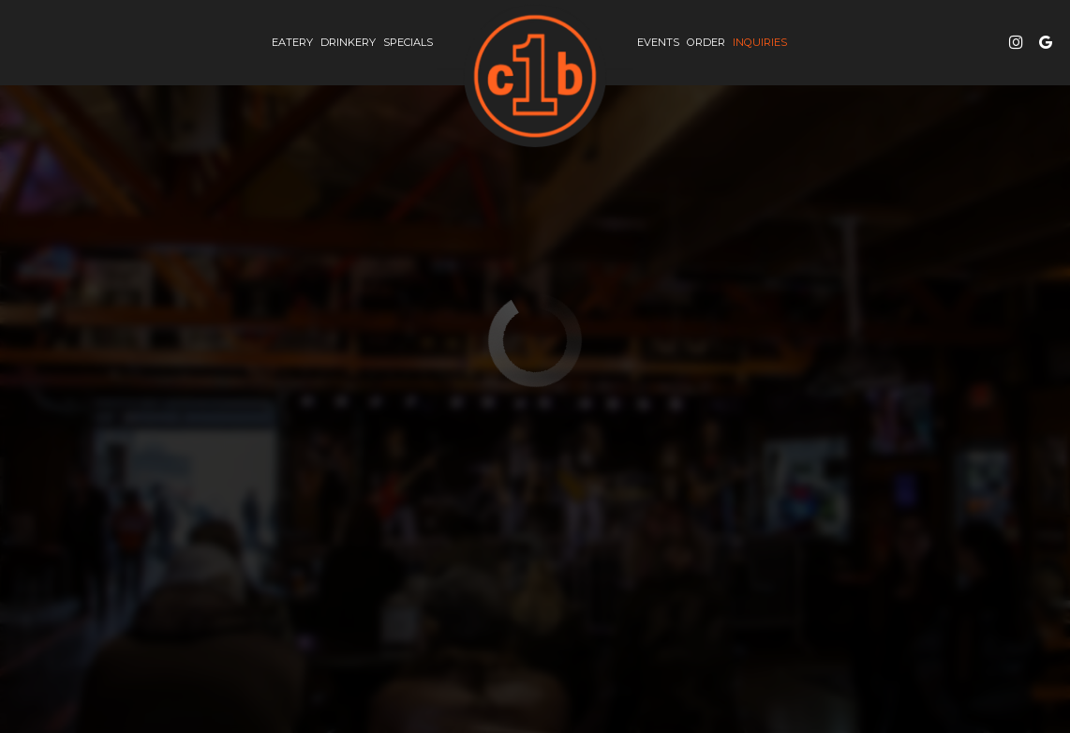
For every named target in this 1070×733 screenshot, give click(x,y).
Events (658, 42)
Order (706, 42)
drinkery (348, 42)
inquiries (758, 42)
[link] (535, 76)
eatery (292, 42)
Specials (408, 42)
